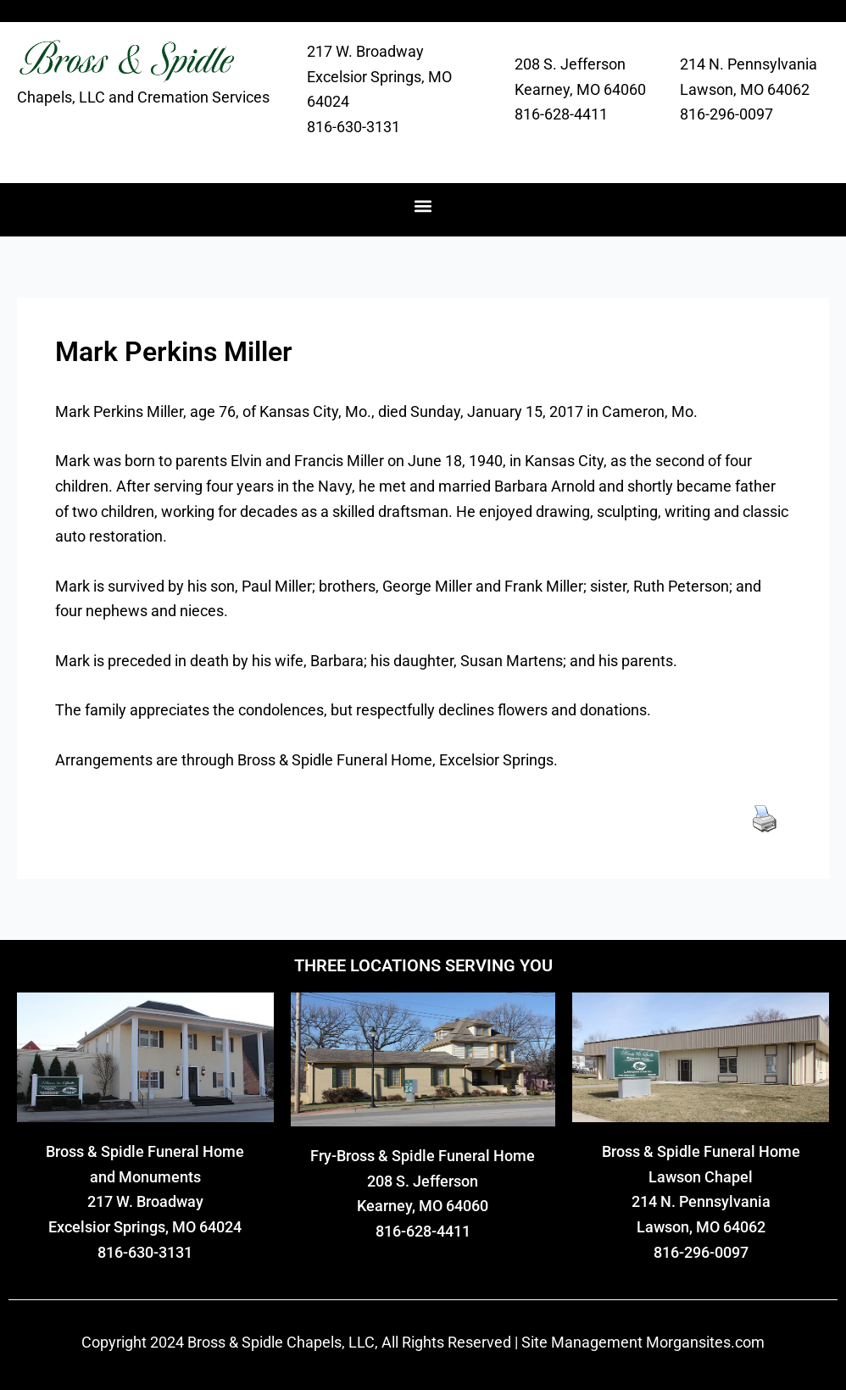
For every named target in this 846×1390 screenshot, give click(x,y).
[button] (423, 206)
